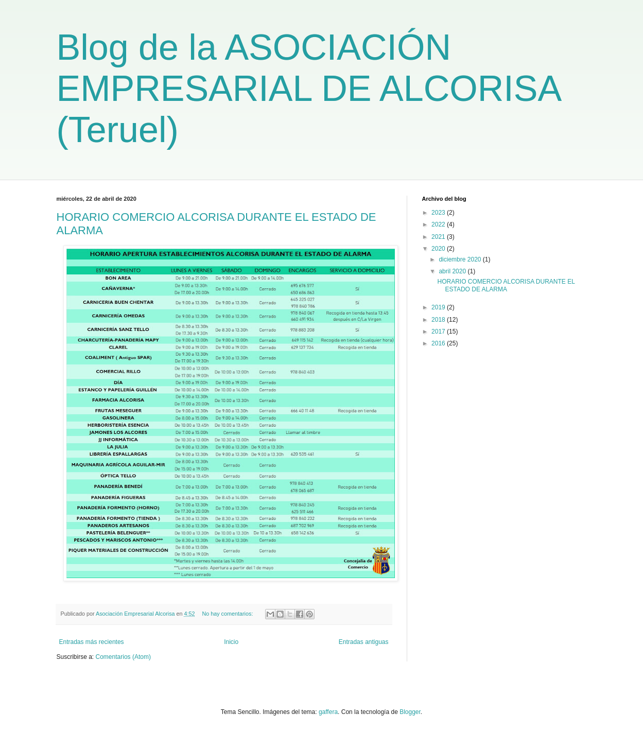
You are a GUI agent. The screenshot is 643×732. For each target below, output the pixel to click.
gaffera (328, 712)
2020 (439, 248)
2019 (439, 307)
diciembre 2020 (460, 259)
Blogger (410, 712)
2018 (439, 319)
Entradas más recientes (91, 642)
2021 (439, 236)
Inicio (231, 642)
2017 (439, 331)
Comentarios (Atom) (123, 656)
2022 (439, 224)
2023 (439, 212)
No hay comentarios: (228, 614)
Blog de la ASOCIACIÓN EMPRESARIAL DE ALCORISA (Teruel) (308, 88)
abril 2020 (453, 271)
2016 (439, 343)
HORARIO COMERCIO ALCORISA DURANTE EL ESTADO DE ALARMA (506, 285)
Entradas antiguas (364, 642)
